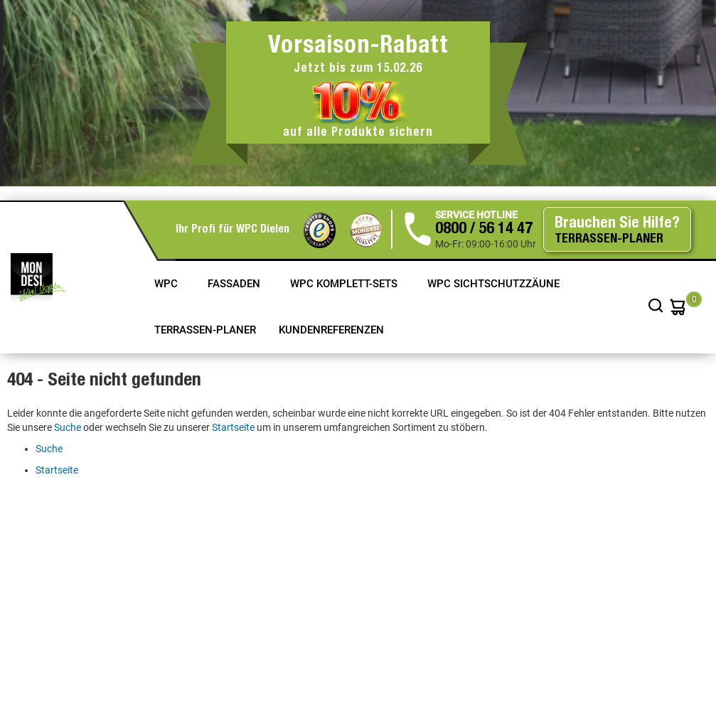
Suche (67, 427)
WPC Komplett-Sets (345, 283)
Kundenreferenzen (331, 330)
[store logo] (38, 277)
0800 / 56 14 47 (484, 229)
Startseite (233, 427)
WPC (167, 283)
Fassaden (235, 283)
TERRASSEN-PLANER (205, 330)
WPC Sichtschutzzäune (494, 283)
